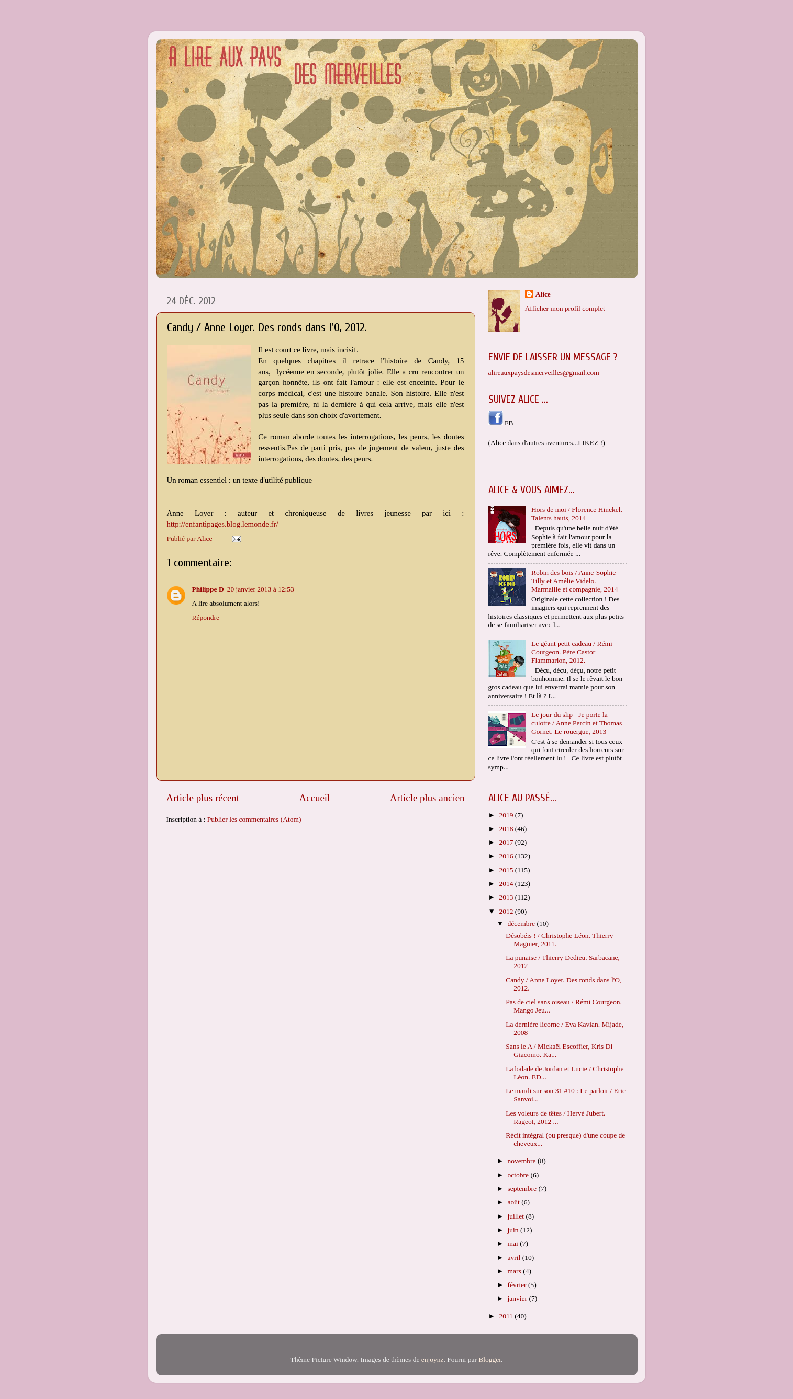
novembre (523, 1161)
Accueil (314, 797)
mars (515, 1271)
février (518, 1285)
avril (515, 1257)
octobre (519, 1175)
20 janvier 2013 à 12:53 (260, 589)
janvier (518, 1298)
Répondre (205, 617)
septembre (523, 1188)
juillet (517, 1216)
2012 (507, 911)
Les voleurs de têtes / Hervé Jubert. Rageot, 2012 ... (555, 1117)
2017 (507, 842)
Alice (543, 294)
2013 (507, 897)
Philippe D (208, 589)
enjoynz (432, 1359)
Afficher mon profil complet (565, 308)
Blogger (489, 1359)
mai (514, 1243)
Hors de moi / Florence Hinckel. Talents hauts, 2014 (576, 514)
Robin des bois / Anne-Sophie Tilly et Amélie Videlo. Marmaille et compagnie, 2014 (574, 580)
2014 (507, 884)
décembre (522, 923)
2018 (507, 829)
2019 (507, 815)
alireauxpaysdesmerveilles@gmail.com (543, 373)
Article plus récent (203, 797)
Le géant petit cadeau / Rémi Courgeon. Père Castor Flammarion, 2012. (571, 652)
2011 (507, 1316)
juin (514, 1230)
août (515, 1202)
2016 (507, 856)
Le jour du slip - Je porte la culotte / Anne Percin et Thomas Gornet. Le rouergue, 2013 (576, 723)
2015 (507, 870)
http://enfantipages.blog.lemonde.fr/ (222, 524)
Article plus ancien (427, 797)
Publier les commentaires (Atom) (254, 819)
